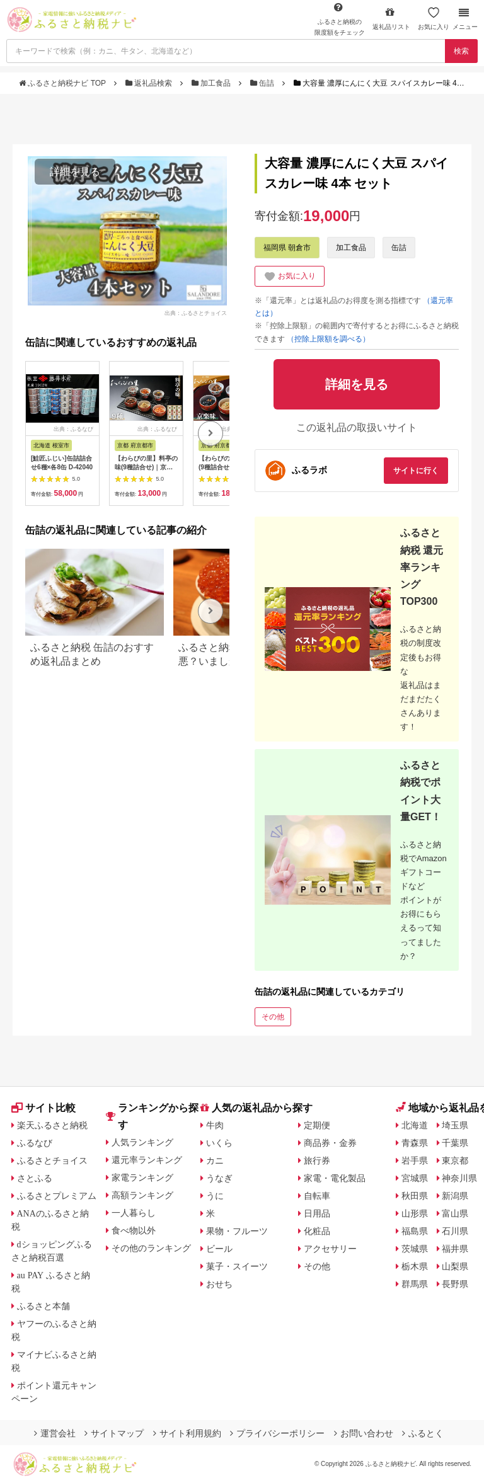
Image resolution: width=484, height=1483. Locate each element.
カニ (215, 1160)
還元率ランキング (147, 1159)
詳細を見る (75, 171)
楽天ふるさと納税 (52, 1125)
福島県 (414, 1231)
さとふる (34, 1178)
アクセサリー (330, 1248)
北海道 (414, 1125)
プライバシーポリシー (277, 1433)
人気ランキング (142, 1142)
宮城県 (414, 1178)
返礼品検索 (150, 83)
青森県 (414, 1142)
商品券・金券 (330, 1142)
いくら (219, 1142)
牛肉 (215, 1125)
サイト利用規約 (187, 1433)
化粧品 (317, 1231)
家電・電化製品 (335, 1178)
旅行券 (317, 1160)
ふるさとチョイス (52, 1160)
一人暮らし (134, 1212)
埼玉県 (455, 1125)
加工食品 (212, 83)
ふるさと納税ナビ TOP (63, 83)
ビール (219, 1248)
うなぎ (219, 1178)
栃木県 (414, 1266)
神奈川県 (459, 1178)
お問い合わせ (363, 1433)
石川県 (455, 1231)
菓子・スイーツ (237, 1266)
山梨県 (455, 1266)
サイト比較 (43, 1107)
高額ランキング (142, 1195)
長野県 (455, 1284)
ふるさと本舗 (43, 1306)
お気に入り (433, 18)
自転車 (317, 1195)
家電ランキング (142, 1177)
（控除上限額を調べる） (328, 339)
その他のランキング (151, 1248)
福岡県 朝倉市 (287, 247)
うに (215, 1195)
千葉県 (455, 1142)
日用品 (317, 1213)
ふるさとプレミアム (56, 1195)
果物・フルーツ (237, 1231)
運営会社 (55, 1433)
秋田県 (414, 1195)
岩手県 (414, 1160)
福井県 (455, 1248)
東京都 (455, 1160)
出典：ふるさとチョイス (195, 312)
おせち (219, 1284)
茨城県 (414, 1248)
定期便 (317, 1125)
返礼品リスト (391, 18)
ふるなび (34, 1142)
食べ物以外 (134, 1230)
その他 (273, 1016)
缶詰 (263, 83)
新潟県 (455, 1195)
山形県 (414, 1213)
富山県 (455, 1213)
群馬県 (414, 1284)
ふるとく (423, 1433)
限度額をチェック (339, 19)
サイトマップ (114, 1433)
